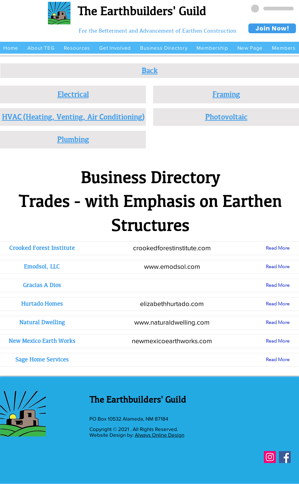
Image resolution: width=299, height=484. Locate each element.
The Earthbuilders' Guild (141, 11)
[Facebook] (285, 457)
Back (149, 70)
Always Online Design (159, 435)
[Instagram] (270, 457)
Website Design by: (112, 435)
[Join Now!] (272, 28)
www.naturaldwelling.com (172, 322)
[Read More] (282, 248)
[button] (41, 48)
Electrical (73, 94)
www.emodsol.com (172, 266)
